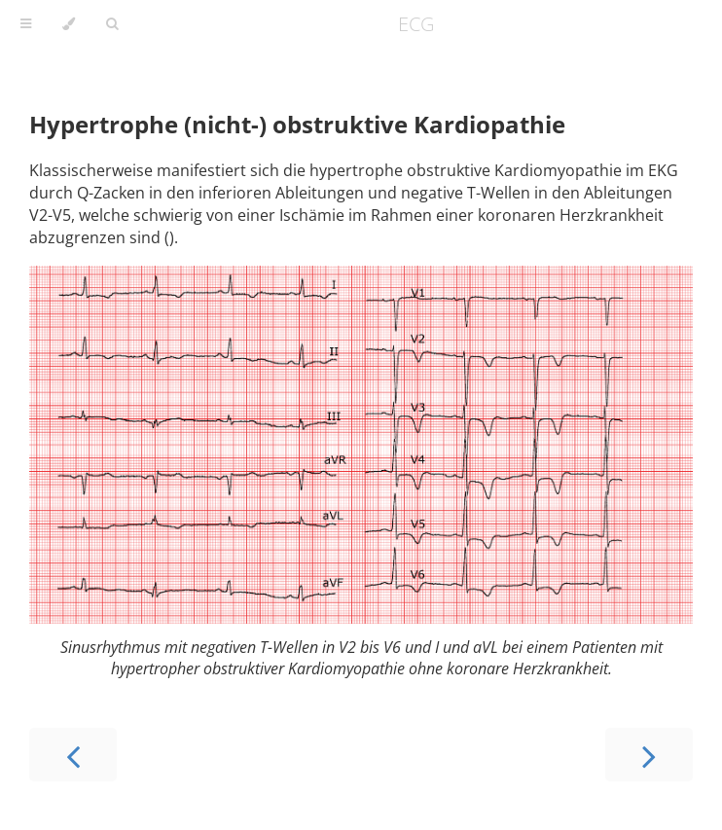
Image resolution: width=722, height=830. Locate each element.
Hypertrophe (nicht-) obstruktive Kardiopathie (297, 124)
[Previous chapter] (73, 754)
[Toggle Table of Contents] (26, 24)
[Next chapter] (649, 754)
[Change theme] (68, 24)
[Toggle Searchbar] (111, 24)
